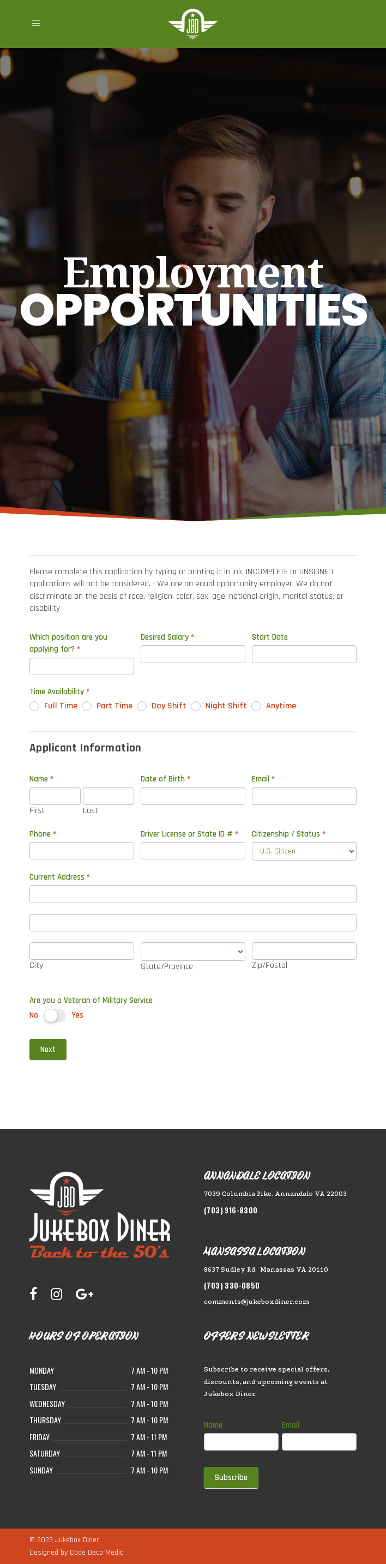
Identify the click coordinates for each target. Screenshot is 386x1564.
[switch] (55, 1015)
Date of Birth (165, 779)
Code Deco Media (97, 1552)
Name (213, 1425)
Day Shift (161, 706)
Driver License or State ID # (189, 834)
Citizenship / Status (288, 834)
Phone (42, 834)
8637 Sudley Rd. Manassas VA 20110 (266, 1269)
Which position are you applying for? (68, 643)
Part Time (107, 706)
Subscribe (231, 1477)
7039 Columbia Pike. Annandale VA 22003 (275, 1194)
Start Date (270, 637)
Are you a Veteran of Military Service (91, 1000)
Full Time (53, 706)
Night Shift (219, 706)
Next (48, 1049)
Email (263, 779)
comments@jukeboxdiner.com (256, 1302)
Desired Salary (167, 637)
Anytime (273, 706)
